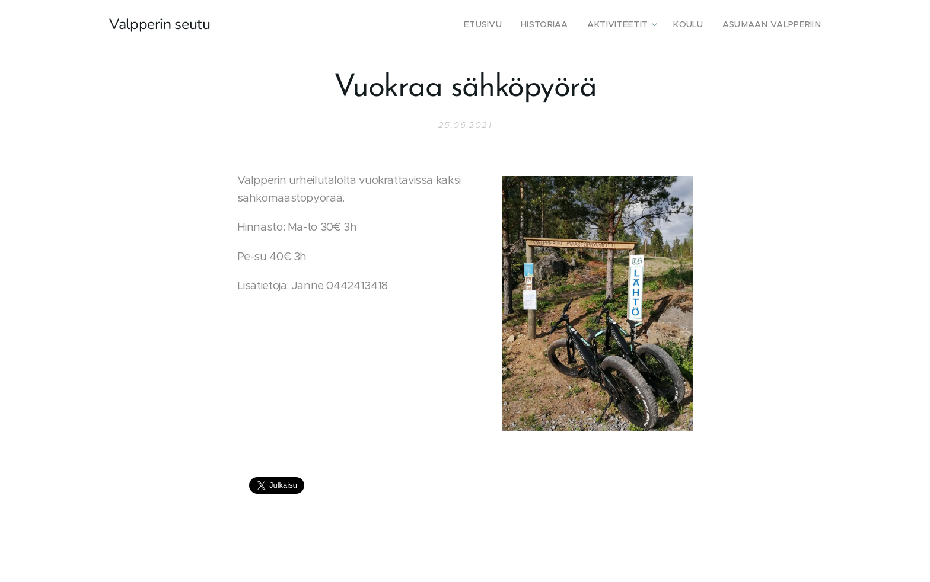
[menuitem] (508, 24)
